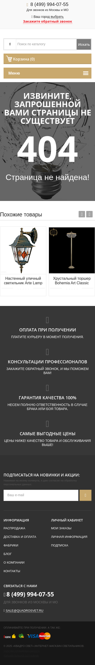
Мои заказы (61, 528)
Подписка (59, 545)
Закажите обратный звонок (47, 21)
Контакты (12, 571)
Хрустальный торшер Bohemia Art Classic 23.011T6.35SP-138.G (72, 281)
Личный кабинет (67, 520)
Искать (84, 44)
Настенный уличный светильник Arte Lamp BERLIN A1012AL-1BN (23, 281)
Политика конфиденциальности (21, 651)
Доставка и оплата (20, 537)
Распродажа (14, 528)
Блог (8, 554)
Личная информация (69, 537)
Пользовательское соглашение (21, 656)
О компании (14, 562)
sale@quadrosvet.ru (24, 610)
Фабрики (11, 545)
